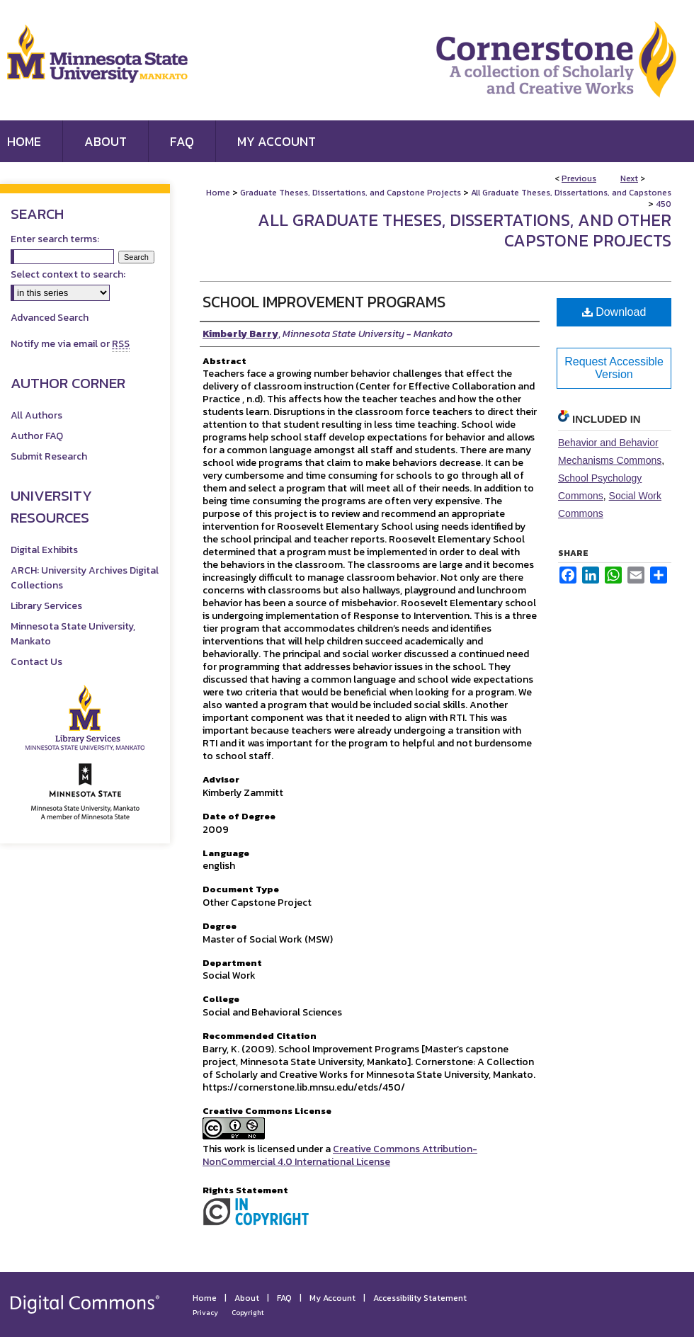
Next (629, 178)
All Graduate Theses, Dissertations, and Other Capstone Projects (464, 230)
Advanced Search (50, 317)
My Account (332, 1298)
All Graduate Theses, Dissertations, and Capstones (571, 192)
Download (614, 312)
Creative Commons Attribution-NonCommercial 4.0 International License (340, 1155)
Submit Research (49, 456)
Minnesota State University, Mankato (73, 634)
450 (663, 204)
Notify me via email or (70, 343)
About (246, 1298)
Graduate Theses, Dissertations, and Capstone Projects (350, 192)
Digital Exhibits (44, 549)
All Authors (36, 415)
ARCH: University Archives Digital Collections (85, 578)
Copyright (248, 1312)
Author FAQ (37, 435)
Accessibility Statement (420, 1298)
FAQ (284, 1298)
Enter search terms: (55, 239)
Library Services (46, 605)
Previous (579, 178)
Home (218, 192)
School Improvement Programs (324, 302)
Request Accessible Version (614, 367)
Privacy (205, 1312)
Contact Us (36, 661)
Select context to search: (68, 274)
